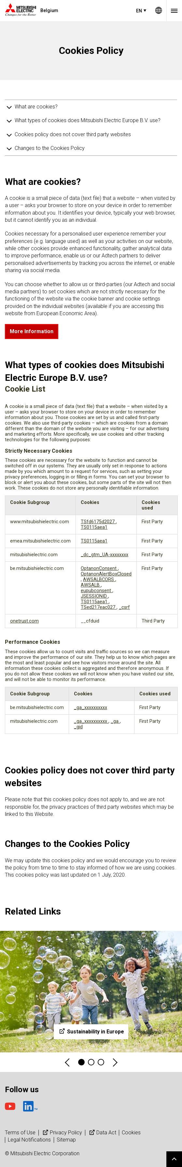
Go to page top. (174, 1159)
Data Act (102, 1132)
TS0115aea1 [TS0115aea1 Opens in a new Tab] (94, 527)
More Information (31, 331)
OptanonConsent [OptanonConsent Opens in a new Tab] (99, 568)
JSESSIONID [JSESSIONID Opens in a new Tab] (94, 596)
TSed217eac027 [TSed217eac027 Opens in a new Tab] (99, 607)
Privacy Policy (61, 1132)
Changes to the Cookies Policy (50, 148)
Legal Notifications (29, 1140)
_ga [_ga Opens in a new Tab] (115, 721)
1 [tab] (81, 1062)
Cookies (131, 1132)
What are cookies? (36, 107)
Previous (67, 1062)
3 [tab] (101, 1062)
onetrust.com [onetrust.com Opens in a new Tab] (24, 621)
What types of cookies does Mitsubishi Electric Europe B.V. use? (88, 120)
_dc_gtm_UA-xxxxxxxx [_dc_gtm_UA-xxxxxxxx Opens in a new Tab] (104, 555)
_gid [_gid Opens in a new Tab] (78, 727)
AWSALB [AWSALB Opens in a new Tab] (91, 585)
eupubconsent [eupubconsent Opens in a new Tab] (96, 590)
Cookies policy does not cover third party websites (73, 134)
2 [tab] (91, 1062)
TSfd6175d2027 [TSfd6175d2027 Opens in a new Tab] (98, 522)
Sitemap (66, 1140)
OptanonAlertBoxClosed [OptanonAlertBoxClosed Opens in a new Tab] (106, 574)
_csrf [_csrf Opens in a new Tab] (124, 607)
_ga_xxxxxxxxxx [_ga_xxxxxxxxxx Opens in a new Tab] (90, 707)
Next (114, 1062)
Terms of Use (20, 1132)
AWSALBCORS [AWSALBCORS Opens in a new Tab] (99, 579)
